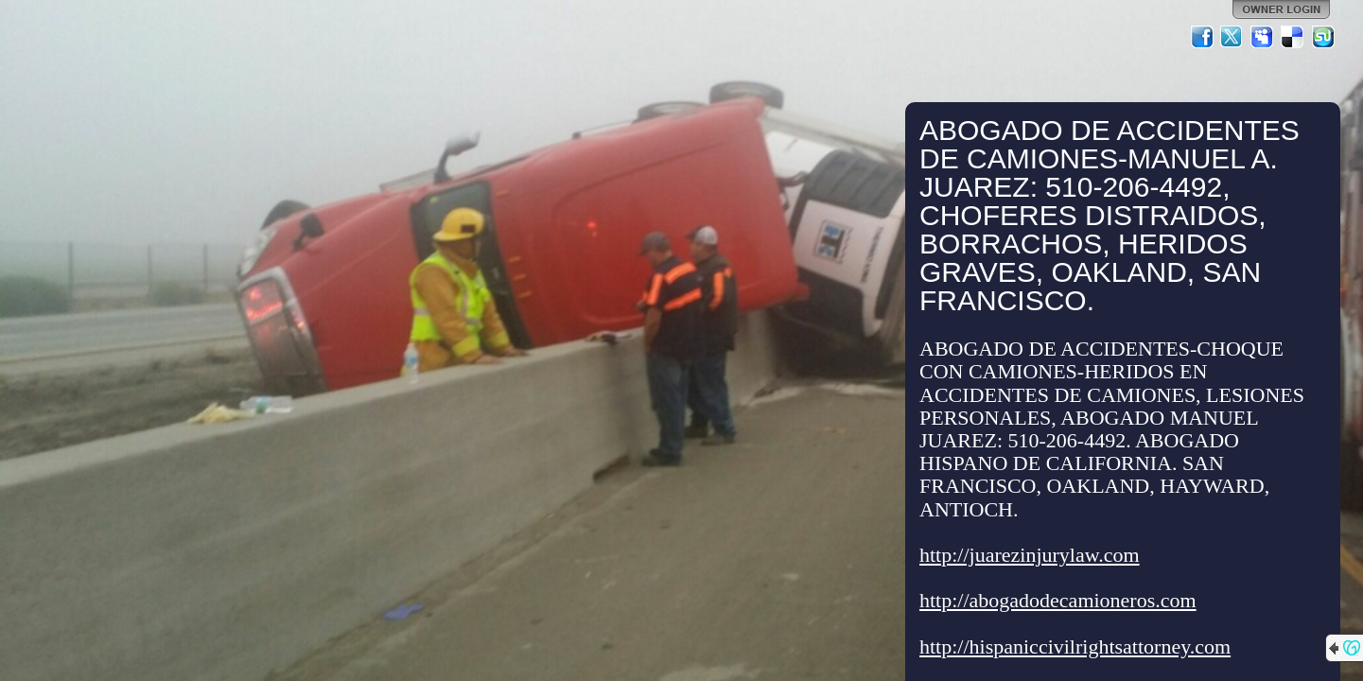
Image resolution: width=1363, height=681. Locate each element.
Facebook (1202, 37)
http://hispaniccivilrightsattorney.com (1075, 646)
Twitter (1232, 37)
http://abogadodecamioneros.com (1058, 600)
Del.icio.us (1293, 37)
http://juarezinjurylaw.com (1029, 555)
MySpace (1262, 37)
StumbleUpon (1323, 37)
